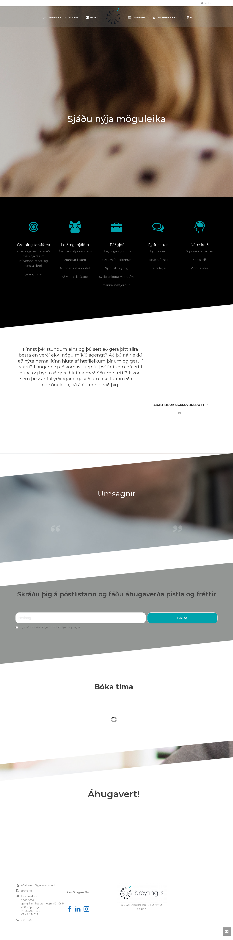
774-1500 (27, 920)
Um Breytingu (165, 17)
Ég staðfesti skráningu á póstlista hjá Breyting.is (50, 627)
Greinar (136, 17)
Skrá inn (207, 3)
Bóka (92, 17)
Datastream (138, 904)
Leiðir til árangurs (60, 17)
